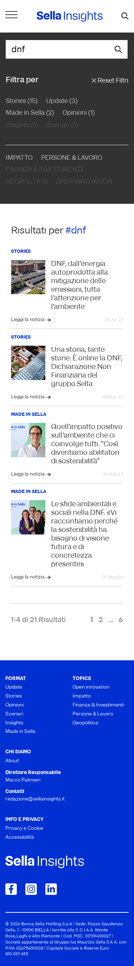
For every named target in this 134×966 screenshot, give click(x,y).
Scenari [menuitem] (14, 714)
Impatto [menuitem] (82, 696)
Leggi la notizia (28, 319)
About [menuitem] (12, 761)
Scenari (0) (62, 125)
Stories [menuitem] (13, 696)
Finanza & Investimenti (44, 170)
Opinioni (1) (79, 113)
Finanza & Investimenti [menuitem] (98, 705)
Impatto (19, 158)
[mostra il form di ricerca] (125, 16)
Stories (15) (22, 101)
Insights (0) (22, 125)
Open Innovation (84, 181)
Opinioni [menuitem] (14, 705)
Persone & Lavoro (71, 158)
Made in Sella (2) (30, 113)
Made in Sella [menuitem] (20, 731)
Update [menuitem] (13, 687)
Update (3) (62, 101)
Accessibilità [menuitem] (19, 837)
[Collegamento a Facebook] (11, 889)
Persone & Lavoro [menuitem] (93, 714)
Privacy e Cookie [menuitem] (24, 828)
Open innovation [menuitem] (91, 687)
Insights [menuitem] (14, 723)
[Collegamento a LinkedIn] (51, 889)
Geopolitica (26, 181)
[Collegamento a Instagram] (31, 889)
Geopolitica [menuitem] (85, 723)
